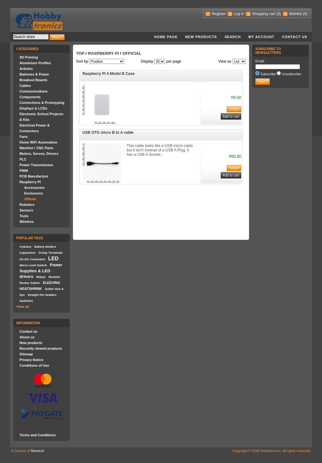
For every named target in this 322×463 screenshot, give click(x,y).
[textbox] (30, 36)
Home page (165, 37)
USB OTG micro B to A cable (107, 132)
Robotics (26, 204)
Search (233, 37)
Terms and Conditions (37, 435)
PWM (23, 170)
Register (219, 14)
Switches (26, 300)
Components (30, 97)
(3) (278, 14)
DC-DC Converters (32, 259)
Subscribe (268, 74)
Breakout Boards (33, 80)
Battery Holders (45, 246)
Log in (239, 14)
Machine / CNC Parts (36, 148)
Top (80, 53)
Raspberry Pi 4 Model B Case (108, 73)
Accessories (34, 187)
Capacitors (27, 252)
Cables (25, 86)
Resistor (54, 277)
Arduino (26, 69)
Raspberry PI (30, 182)
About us (27, 337)
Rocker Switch (29, 283)
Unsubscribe (291, 74)
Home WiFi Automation (38, 142)
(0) (305, 14)
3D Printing (28, 57)
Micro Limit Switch (33, 265)
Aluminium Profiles (35, 63)
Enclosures (33, 193)
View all (22, 306)
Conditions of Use (34, 365)
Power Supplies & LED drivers (40, 271)
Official (30, 199)
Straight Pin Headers (42, 294)
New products (201, 37)
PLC (22, 159)
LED (53, 258)
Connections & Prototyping (41, 102)
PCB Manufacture (33, 176)
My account (261, 37)
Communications (33, 91)
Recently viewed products (40, 348)
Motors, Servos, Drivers (38, 153)
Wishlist (295, 14)
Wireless (26, 221)
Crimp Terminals (50, 252)
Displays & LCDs (33, 108)
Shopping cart (263, 14)
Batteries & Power (34, 74)
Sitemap (26, 354)
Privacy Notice (31, 360)
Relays (41, 277)
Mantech (37, 451)
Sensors (26, 210)
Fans (23, 136)
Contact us (294, 37)
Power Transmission (36, 165)
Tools (24, 216)
